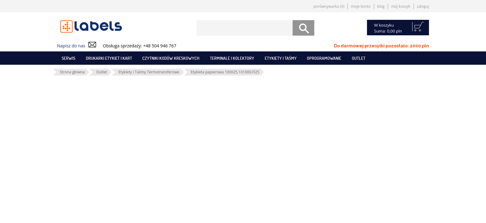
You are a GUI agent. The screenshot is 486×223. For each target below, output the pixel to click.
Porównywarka (328, 6)
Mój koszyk (400, 6)
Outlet (358, 58)
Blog (381, 6)
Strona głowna (72, 72)
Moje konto (361, 6)
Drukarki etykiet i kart (109, 58)
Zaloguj (423, 6)
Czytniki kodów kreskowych (170, 58)
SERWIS (68, 58)
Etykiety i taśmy (281, 58)
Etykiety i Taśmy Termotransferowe (148, 72)
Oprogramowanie (324, 58)
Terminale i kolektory (232, 58)
